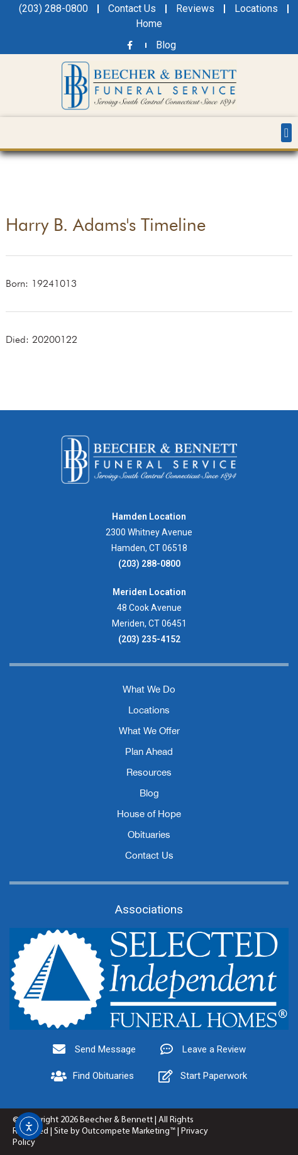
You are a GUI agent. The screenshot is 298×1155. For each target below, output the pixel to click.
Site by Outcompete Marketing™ (114, 1131)
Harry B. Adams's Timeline (106, 224)
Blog (149, 793)
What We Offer (149, 730)
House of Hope (149, 813)
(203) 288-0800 (149, 564)
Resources (149, 772)
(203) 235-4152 (149, 639)
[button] (286, 132)
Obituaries (149, 834)
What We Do (149, 689)
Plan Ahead (149, 751)
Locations (149, 710)
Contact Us (149, 855)
